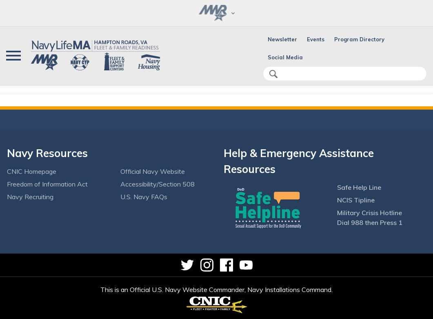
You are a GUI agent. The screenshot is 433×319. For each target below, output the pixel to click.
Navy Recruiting (30, 197)
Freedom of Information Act (47, 184)
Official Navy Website (152, 171)
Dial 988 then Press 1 (369, 222)
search (273, 74)
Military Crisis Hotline (369, 213)
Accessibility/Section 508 (157, 184)
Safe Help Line (359, 187)
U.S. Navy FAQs (143, 197)
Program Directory (359, 39)
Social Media (285, 57)
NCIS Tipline (356, 200)
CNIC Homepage (31, 171)
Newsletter (282, 39)
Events (315, 39)
